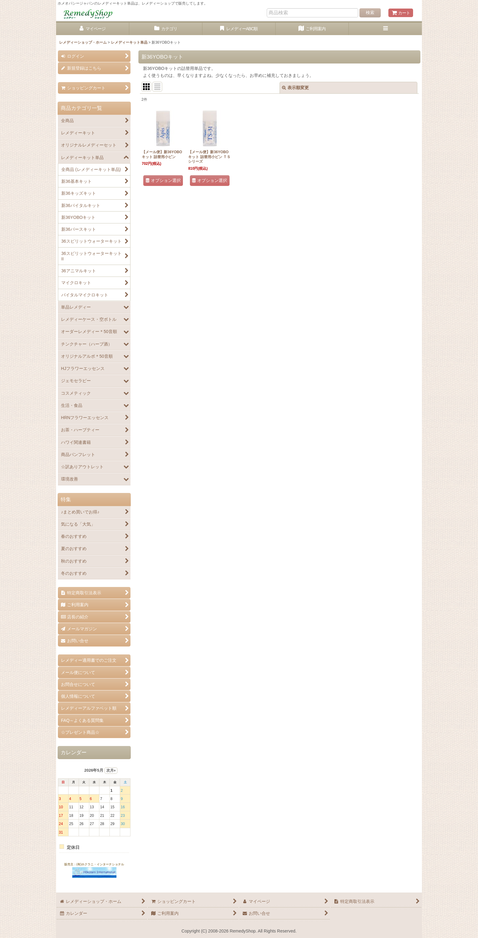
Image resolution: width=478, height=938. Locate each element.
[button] (385, 29)
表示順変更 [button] (295, 87)
